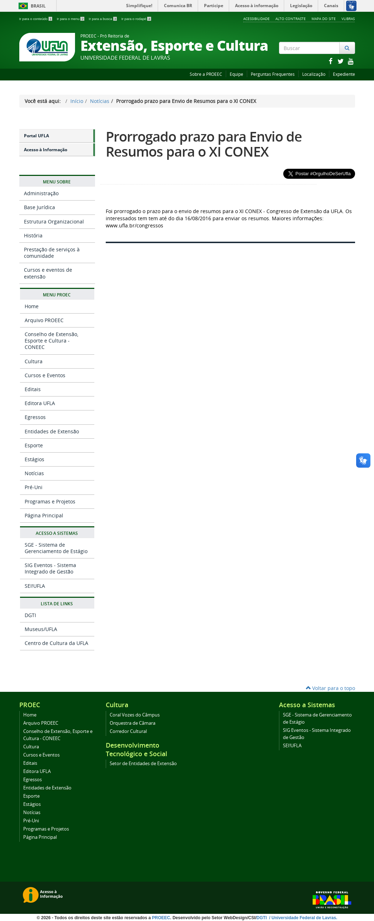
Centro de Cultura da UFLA (56, 643)
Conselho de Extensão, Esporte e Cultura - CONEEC (51, 340)
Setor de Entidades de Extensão (143, 763)
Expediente (344, 74)
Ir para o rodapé (136, 19)
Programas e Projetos (50, 501)
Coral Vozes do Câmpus (135, 715)
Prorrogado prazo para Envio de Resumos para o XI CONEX (204, 144)
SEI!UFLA (35, 585)
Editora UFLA (40, 403)
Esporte (34, 445)
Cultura (34, 361)
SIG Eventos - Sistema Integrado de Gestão (50, 568)
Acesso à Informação (45, 150)
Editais (33, 389)
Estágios (34, 459)
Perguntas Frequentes (273, 74)
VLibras (348, 18)
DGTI (30, 615)
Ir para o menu (71, 19)
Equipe (236, 74)
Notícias (99, 101)
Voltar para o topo (330, 688)
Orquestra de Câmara (132, 723)
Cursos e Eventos (45, 375)
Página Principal (44, 515)
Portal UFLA (36, 136)
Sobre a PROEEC (206, 74)
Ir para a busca (103, 19)
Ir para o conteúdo (36, 19)
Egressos (35, 417)
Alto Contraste (290, 18)
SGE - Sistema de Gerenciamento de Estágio (56, 548)
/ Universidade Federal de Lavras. (302, 917)
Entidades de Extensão (52, 431)
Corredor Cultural (128, 731)
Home (32, 306)
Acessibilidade (256, 18)
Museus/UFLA (41, 629)
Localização (313, 74)
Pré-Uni (34, 487)
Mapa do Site (323, 18)
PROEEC (161, 917)
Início (76, 101)
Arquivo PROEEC (44, 320)
